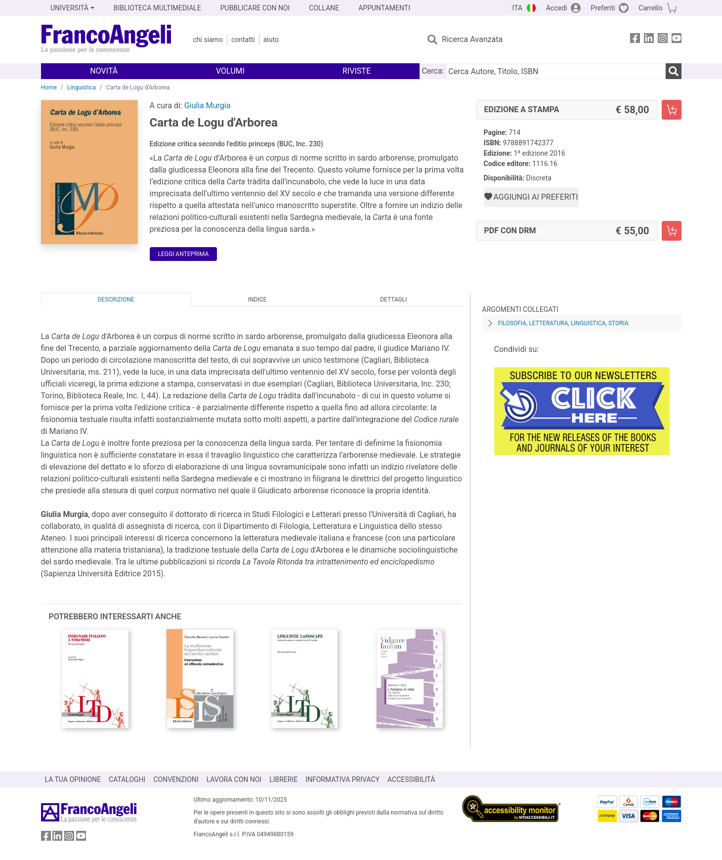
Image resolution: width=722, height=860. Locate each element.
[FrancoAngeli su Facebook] (635, 39)
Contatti (243, 39)
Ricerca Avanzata (472, 39)
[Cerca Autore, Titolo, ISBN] (556, 71)
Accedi (556, 8)
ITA (517, 8)
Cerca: (433, 71)
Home (49, 87)
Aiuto (271, 39)
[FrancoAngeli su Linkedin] (649, 39)
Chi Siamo (208, 39)
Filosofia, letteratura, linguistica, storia (563, 323)
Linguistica (81, 87)
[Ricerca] (673, 71)
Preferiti (603, 8)
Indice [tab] (257, 299)
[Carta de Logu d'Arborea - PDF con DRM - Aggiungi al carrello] (671, 231)
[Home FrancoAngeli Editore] (106, 39)
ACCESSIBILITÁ (411, 779)
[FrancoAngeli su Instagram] (663, 39)
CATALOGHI (127, 779)
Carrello (650, 8)
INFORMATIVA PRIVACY (342, 779)
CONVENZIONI (175, 779)
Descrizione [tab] (115, 299)
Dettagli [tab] (393, 299)
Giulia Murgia (207, 105)
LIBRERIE (283, 779)
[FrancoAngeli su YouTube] (676, 39)
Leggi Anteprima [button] (183, 254)
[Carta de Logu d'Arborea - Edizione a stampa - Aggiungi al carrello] (671, 110)
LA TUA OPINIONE (73, 779)
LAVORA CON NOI (234, 779)
